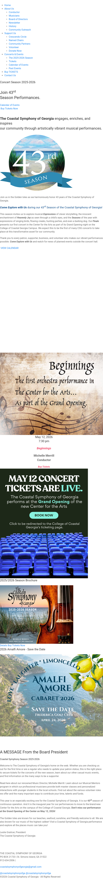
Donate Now (15, 50)
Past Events (15, 68)
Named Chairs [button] (16, 40)
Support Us (10, 33)
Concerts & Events (13, 54)
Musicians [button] (14, 15)
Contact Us (10, 75)
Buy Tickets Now (9, 108)
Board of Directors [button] (18, 19)
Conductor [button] (14, 12)
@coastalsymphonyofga (12, 873)
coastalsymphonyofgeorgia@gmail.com (20, 866)
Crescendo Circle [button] (18, 36)
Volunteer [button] (14, 47)
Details (3, 645)
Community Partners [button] (19, 43)
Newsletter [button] (14, 22)
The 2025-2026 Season (21, 57)
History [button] (12, 26)
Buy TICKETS (11, 71)
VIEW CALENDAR (9, 248)
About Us (9, 8)
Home (7, 5)
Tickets (12, 61)
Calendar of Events (18, 64)
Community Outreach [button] (20, 29)
